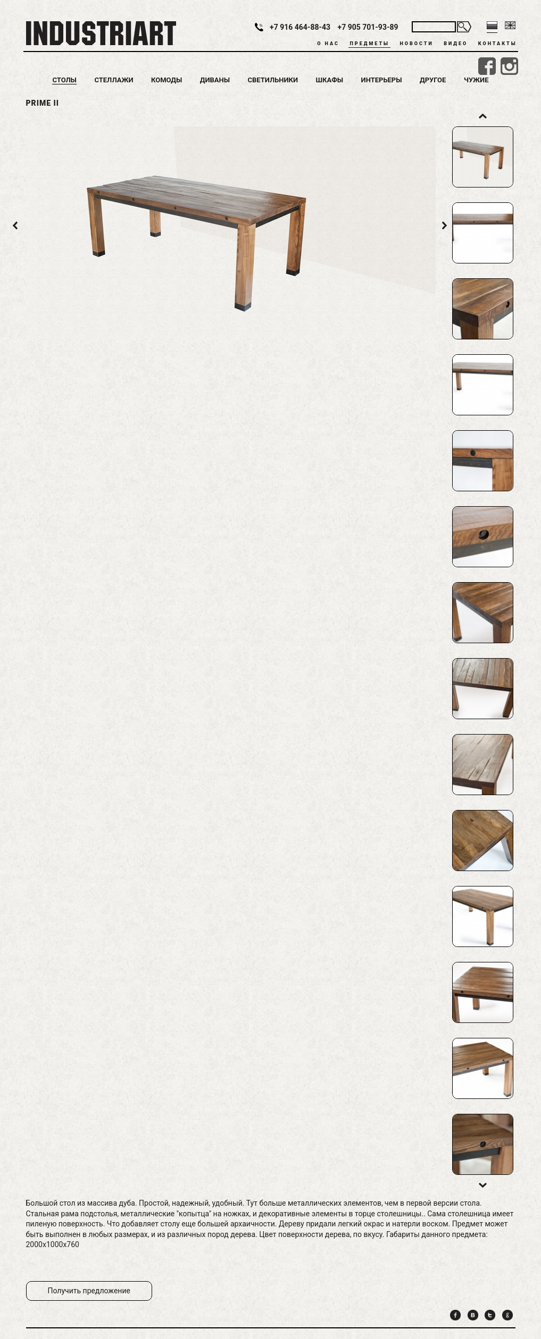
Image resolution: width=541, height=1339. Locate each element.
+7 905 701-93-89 (368, 27)
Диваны (215, 80)
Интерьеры (381, 80)
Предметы (369, 43)
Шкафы (330, 80)
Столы (64, 80)
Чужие (476, 80)
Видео (456, 43)
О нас (328, 43)
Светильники (273, 80)
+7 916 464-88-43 (300, 27)
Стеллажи (113, 80)
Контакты (497, 43)
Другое (433, 80)
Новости (416, 43)
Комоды (166, 80)
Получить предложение (89, 1290)
